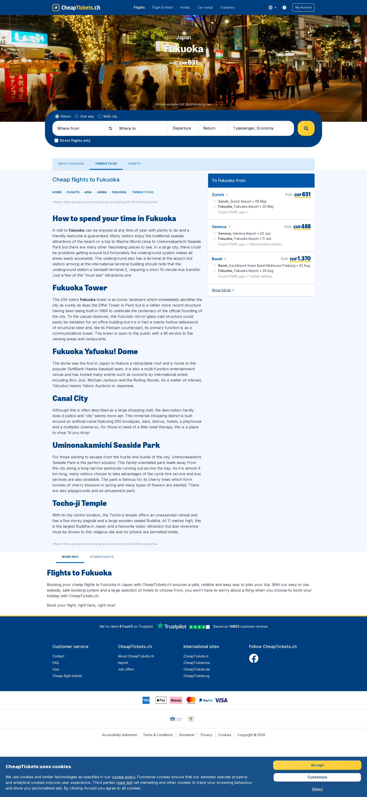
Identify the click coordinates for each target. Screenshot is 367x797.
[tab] (70, 164)
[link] (284, 7)
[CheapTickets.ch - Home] (76, 7)
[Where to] (141, 128)
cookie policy (123, 777)
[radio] (63, 116)
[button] (303, 7)
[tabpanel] (183, 392)
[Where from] (79, 128)
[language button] (272, 7)
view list (124, 782)
